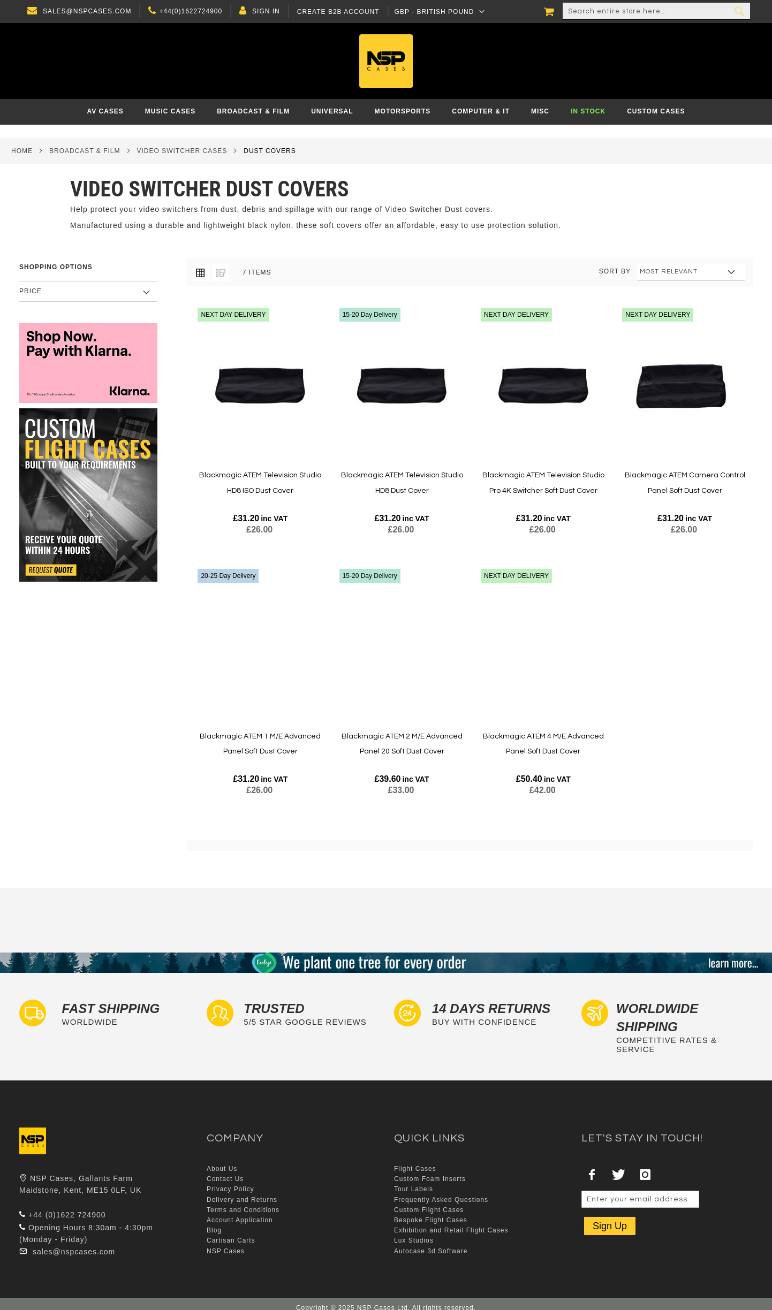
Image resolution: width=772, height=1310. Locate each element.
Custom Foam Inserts (430, 1179)
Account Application (240, 1220)
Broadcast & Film (84, 151)
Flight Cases (415, 1168)
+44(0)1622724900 (188, 11)
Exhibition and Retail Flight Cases (451, 1230)
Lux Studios (414, 1240)
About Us (222, 1168)
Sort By (615, 271)
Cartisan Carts (231, 1240)
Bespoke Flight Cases (430, 1220)
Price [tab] (30, 291)
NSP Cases (226, 1251)
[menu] (386, 112)
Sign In (263, 11)
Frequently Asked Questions (441, 1200)
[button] (437, 11)
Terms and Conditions (243, 1210)
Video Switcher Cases (182, 151)
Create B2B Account (335, 12)
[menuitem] (105, 112)
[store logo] (386, 61)
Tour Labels (413, 1189)
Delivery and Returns (242, 1200)
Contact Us (225, 1179)
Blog (214, 1230)
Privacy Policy (230, 1189)
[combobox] (656, 11)
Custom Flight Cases (429, 1210)
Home (22, 151)
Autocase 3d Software (430, 1251)
